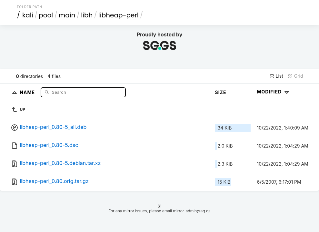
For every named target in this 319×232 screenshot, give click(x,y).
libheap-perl (118, 15)
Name (28, 92)
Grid (295, 76)
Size (220, 92)
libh (87, 15)
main (67, 15)
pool (46, 15)
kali (27, 15)
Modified (274, 91)
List (276, 76)
